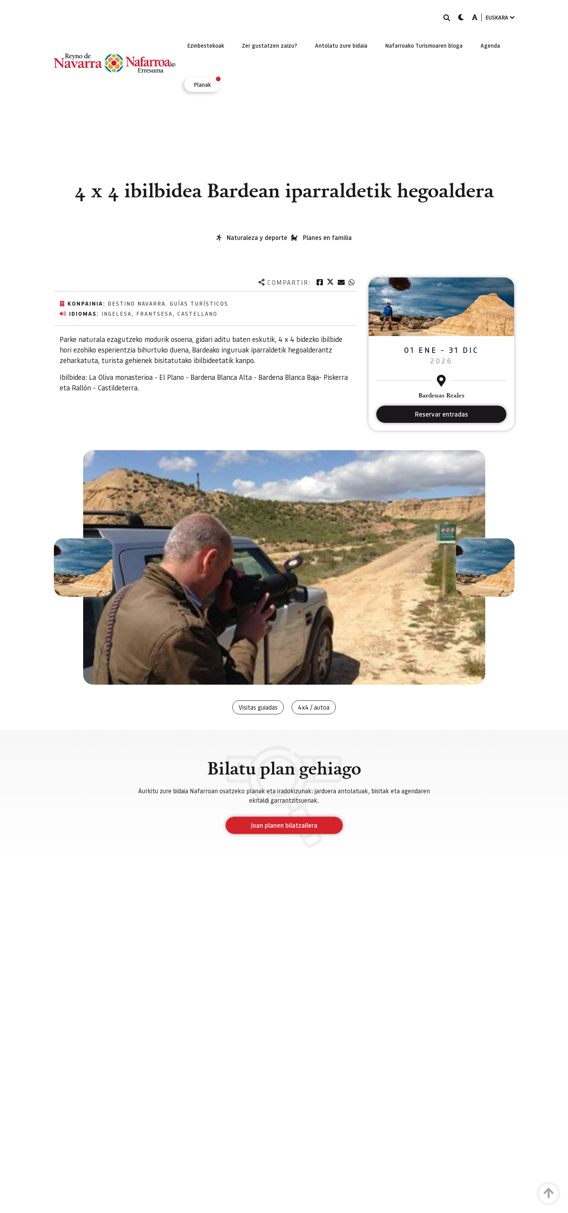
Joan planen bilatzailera (284, 825)
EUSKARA (500, 17)
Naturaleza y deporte (257, 237)
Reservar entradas (441, 414)
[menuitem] (205, 45)
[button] (83, 567)
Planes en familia (327, 237)
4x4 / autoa (313, 707)
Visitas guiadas (258, 707)
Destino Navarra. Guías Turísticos (168, 303)
